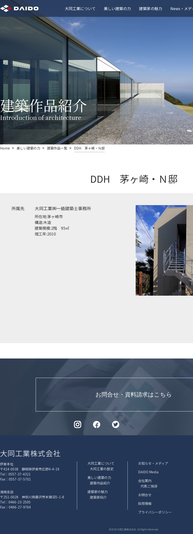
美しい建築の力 (117, 8)
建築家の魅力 (150, 8)
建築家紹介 (98, 497)
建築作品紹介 (100, 483)
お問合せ (145, 494)
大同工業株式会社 (30, 453)
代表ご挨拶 (148, 486)
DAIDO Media (148, 471)
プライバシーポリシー (155, 512)
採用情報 (145, 503)
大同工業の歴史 (101, 468)
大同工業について (80, 8)
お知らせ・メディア (153, 463)
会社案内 (145, 480)
